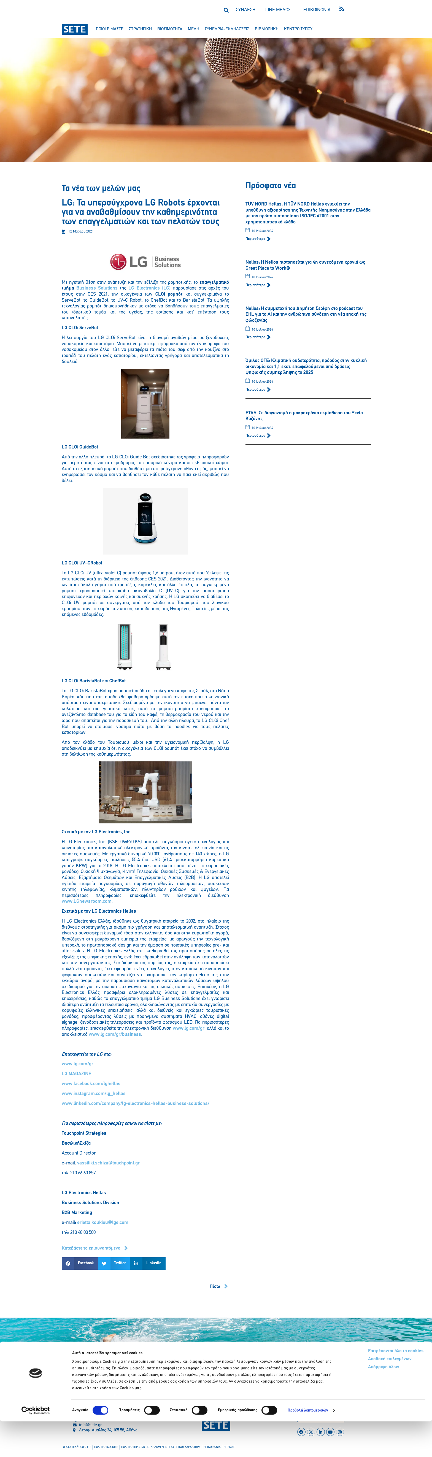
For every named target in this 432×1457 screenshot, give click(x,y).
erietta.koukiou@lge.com (102, 1222)
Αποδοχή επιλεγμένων (369, 1395)
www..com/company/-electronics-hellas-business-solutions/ (135, 1103)
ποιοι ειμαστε (109, 29)
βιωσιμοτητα (169, 29)
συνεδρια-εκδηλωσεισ (227, 29)
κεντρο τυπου (298, 29)
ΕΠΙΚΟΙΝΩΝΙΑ (317, 10)
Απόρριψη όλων (363, 1403)
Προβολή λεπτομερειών (308, 1446)
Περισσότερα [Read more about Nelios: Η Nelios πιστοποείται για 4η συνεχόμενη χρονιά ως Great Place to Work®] (255, 285)
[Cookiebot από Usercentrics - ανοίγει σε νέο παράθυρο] (36, 1446)
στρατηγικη (140, 29)
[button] (226, 10)
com (107, 901)
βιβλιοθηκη (267, 29)
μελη (193, 29)
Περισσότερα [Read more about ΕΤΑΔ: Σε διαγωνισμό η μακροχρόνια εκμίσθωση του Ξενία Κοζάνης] (255, 436)
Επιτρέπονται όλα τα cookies (375, 1387)
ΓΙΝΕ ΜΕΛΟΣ (278, 10)
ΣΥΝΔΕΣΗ (245, 10)
